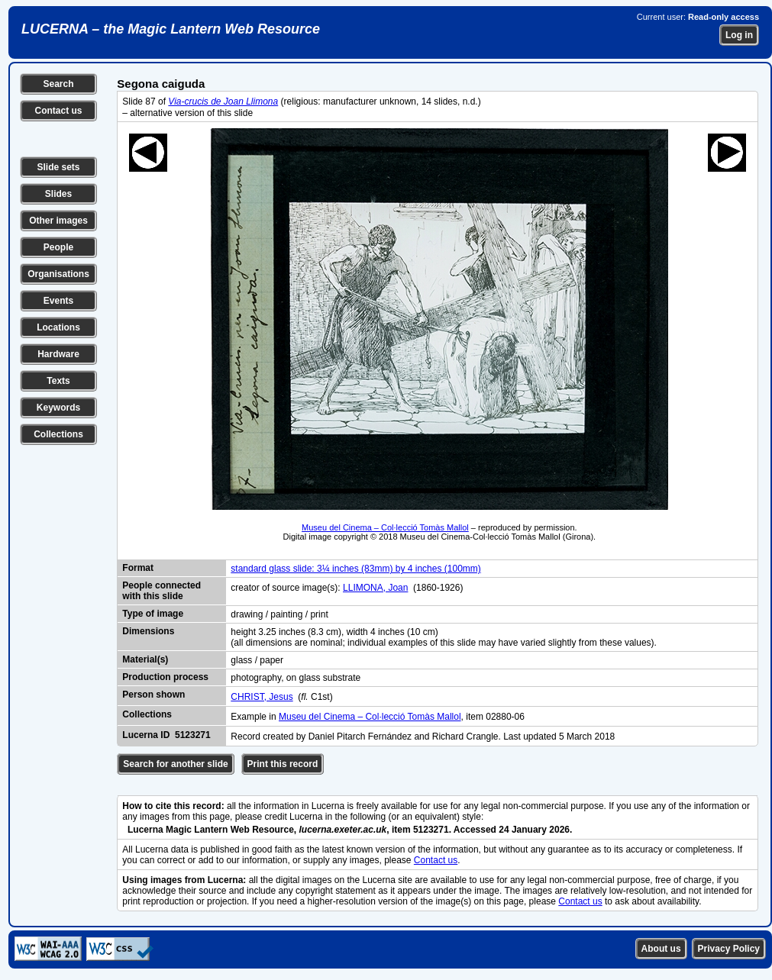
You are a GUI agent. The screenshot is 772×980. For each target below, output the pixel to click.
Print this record (282, 764)
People (58, 247)
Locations (58, 327)
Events (58, 300)
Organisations (58, 274)
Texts (58, 381)
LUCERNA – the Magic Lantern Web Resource (170, 29)
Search (58, 84)
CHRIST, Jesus (261, 696)
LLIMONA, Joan (375, 587)
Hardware (58, 354)
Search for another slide (175, 764)
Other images (58, 220)
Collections (58, 434)
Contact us (58, 110)
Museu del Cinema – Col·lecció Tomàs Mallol (385, 527)
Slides (58, 194)
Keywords (58, 407)
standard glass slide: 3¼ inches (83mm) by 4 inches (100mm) (355, 568)
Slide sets (58, 167)
